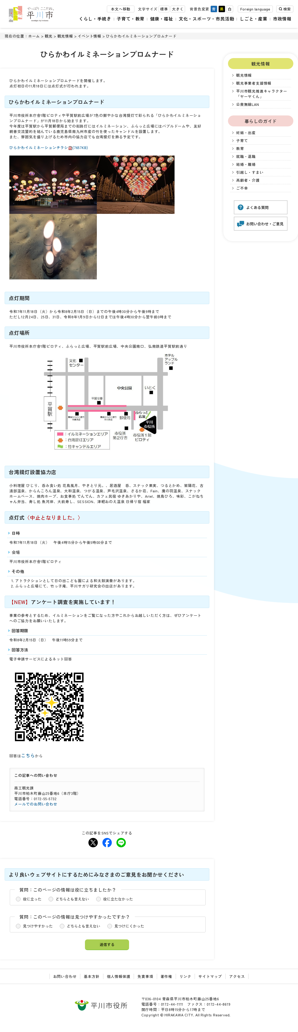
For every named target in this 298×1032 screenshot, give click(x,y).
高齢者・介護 (248, 180)
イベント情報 (89, 36)
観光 (49, 36)
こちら (28, 755)
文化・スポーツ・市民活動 (206, 18)
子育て (242, 140)
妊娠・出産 (246, 132)
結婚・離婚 (246, 164)
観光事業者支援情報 (253, 83)
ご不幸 (242, 188)
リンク (185, 976)
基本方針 (91, 976)
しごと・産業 (253, 18)
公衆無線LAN (247, 104)
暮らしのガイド (261, 121)
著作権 (166, 976)
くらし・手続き (95, 18)
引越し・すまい (250, 172)
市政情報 (282, 18)
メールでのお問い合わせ (35, 804)
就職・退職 (246, 156)
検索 (287, 9)
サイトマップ (210, 976)
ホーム (34, 36)
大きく (178, 9)
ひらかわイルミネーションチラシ (48, 147)
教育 (240, 148)
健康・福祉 (161, 18)
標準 (164, 9)
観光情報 (65, 36)
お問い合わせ (65, 976)
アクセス (237, 976)
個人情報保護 (118, 976)
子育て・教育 (130, 18)
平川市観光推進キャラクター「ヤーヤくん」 (261, 93)
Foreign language (255, 9)
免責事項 (145, 976)
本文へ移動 (120, 9)
